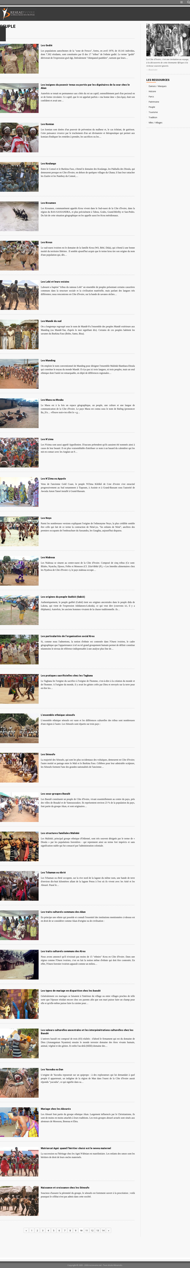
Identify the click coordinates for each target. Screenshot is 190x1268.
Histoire (152, 91)
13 (97, 1230)
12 (92, 1230)
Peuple (152, 107)
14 (103, 1230)
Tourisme (153, 112)
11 (87, 1230)
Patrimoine (154, 101)
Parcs (151, 96)
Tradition (153, 117)
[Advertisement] (155, 13)
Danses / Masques (158, 86)
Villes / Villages (155, 122)
